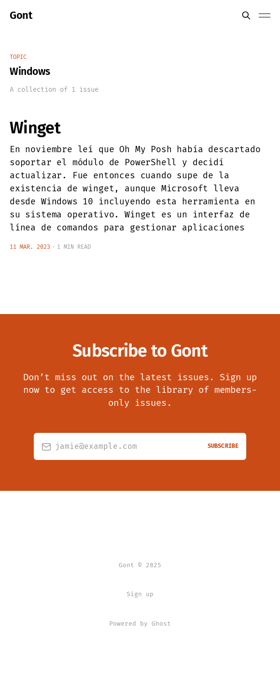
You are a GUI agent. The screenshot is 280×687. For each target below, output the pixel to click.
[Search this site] (246, 15)
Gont (21, 15)
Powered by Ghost (140, 623)
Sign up (140, 594)
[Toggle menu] (264, 15)
